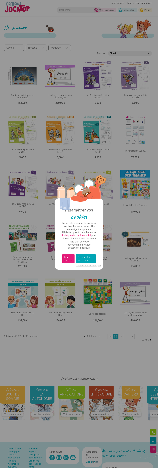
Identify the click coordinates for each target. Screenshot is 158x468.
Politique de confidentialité (76, 235)
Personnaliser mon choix (84, 258)
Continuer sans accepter (88, 265)
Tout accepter (68, 258)
